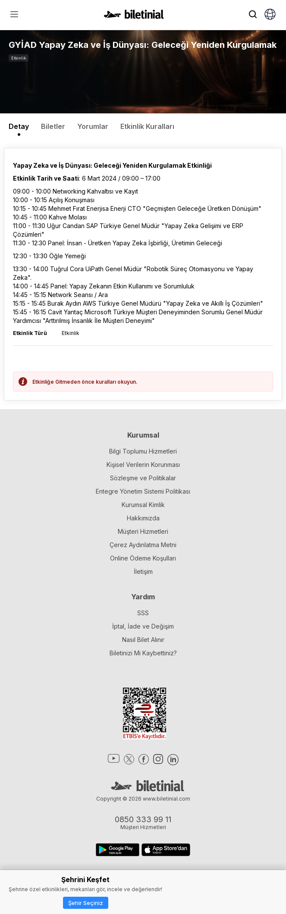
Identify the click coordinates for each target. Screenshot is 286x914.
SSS (143, 613)
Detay (19, 126)
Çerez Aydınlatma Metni (143, 544)
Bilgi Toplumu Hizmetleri (143, 451)
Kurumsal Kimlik (143, 504)
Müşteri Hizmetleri (143, 531)
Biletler (53, 126)
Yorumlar (92, 126)
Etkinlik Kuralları (147, 126)
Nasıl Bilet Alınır (143, 639)
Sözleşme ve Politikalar (143, 478)
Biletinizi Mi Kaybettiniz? (143, 653)
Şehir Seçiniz (85, 902)
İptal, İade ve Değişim (143, 626)
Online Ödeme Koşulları (143, 558)
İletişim (143, 571)
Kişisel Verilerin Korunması (143, 464)
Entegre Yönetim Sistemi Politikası (143, 491)
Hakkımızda (143, 518)
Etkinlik (18, 58)
